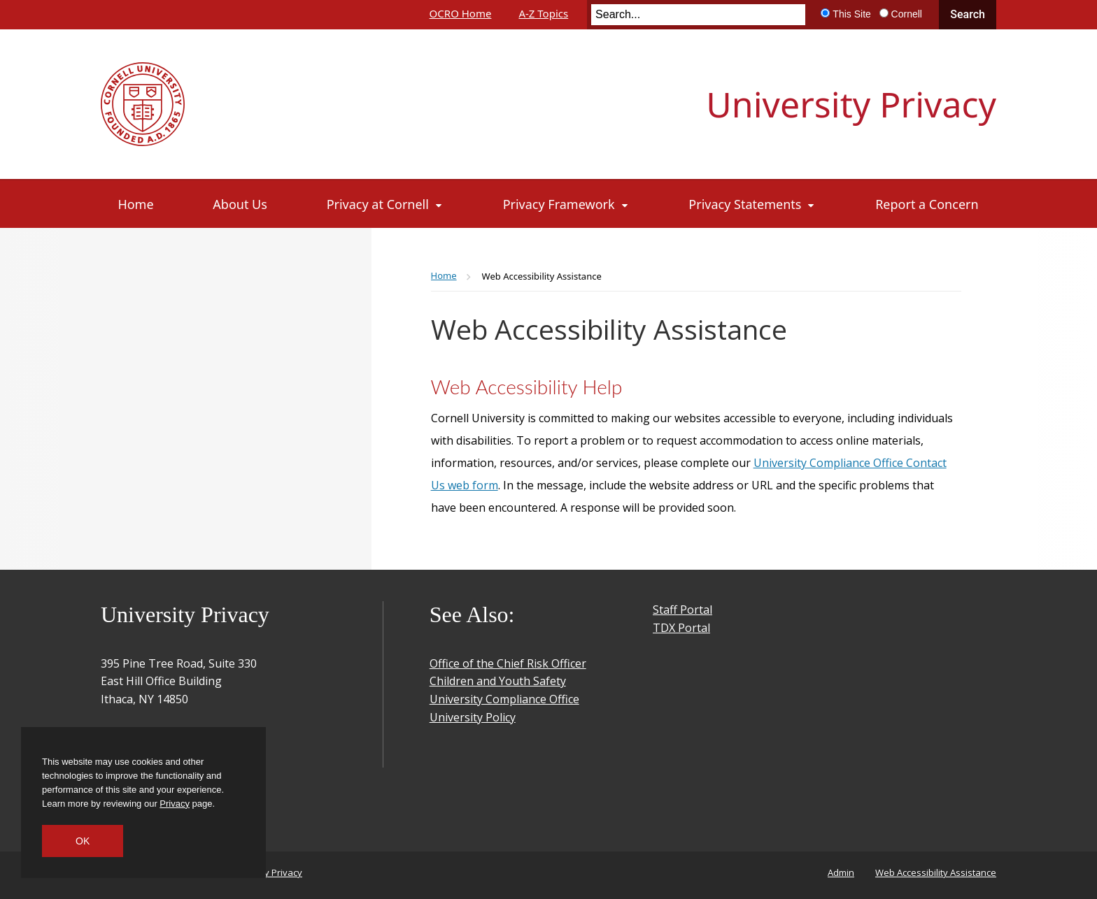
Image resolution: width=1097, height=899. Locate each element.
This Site (851, 14)
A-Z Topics (543, 13)
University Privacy (851, 104)
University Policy (473, 717)
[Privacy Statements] (752, 204)
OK (83, 841)
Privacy (175, 803)
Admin (841, 872)
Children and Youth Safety (498, 681)
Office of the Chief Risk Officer (508, 663)
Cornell (906, 14)
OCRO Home (461, 13)
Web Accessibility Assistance (935, 872)
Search (967, 14)
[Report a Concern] (926, 204)
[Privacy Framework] (566, 204)
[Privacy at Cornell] (385, 204)
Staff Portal (682, 609)
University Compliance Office (504, 699)
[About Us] (239, 204)
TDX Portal (681, 627)
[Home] (136, 204)
